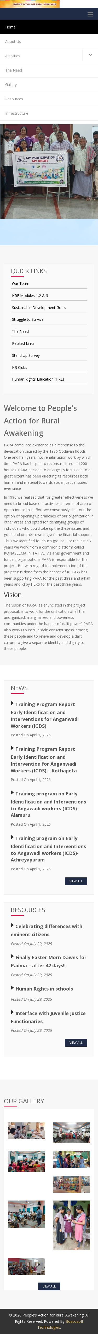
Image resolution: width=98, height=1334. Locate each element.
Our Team (20, 283)
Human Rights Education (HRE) (38, 379)
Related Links (23, 343)
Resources (14, 98)
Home (10, 27)
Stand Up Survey (26, 355)
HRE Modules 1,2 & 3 (30, 295)
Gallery (11, 84)
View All (76, 881)
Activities (51, 55)
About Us (13, 41)
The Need (13, 70)
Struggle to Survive (28, 319)
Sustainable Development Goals (39, 307)
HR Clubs (19, 367)
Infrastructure (16, 113)
